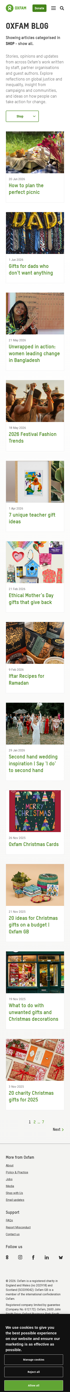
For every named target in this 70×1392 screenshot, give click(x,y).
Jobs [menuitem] (9, 1179)
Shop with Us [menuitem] (14, 1193)
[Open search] (62, 8)
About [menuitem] (9, 1165)
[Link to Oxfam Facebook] (33, 1257)
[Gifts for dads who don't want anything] (35, 247)
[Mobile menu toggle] (53, 8)
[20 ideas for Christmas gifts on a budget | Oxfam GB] (35, 903)
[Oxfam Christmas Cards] (35, 822)
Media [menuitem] (10, 1186)
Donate (39, 8)
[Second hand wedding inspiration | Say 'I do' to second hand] (35, 742)
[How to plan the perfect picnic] (35, 167)
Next (58, 1130)
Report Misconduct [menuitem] (18, 1227)
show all (25, 44)
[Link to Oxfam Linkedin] (47, 1257)
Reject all (34, 1377)
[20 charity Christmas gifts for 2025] (35, 1074)
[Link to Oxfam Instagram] (20, 1257)
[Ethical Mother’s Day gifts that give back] (35, 577)
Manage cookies (33, 1365)
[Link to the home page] (16, 8)
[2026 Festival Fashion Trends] (35, 415)
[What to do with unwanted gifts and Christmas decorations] (35, 990)
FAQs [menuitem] (9, 1220)
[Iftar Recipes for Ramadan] (35, 657)
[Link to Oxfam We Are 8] (8, 1257)
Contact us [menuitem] (13, 1234)
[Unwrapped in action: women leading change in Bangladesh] (35, 331)
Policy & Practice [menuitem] (17, 1172)
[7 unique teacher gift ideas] (35, 496)
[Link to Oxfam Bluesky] (60, 1257)
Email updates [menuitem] (15, 1200)
